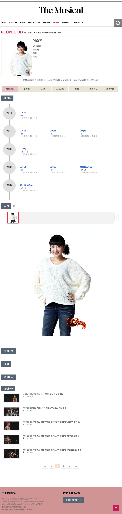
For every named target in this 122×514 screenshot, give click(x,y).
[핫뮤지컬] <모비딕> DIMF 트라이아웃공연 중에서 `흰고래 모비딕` (51, 436)
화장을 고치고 (86, 167)
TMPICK (31, 23)
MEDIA (22, 23)
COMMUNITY (78, 23)
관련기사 (93, 89)
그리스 (23, 112)
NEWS (4, 23)
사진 (43, 89)
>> (76, 466)
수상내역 (60, 89)
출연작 (27, 89)
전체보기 (10, 89)
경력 (77, 89)
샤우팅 (23, 148)
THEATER (65, 23)
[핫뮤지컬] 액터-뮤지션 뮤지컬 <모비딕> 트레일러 (44, 408)
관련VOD (110, 89)
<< (45, 466)
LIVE (38, 23)
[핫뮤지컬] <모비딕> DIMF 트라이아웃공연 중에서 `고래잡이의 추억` (52, 450)
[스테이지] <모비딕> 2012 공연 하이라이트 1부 (43, 394)
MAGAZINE (13, 23)
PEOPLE (56, 23)
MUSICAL (46, 23)
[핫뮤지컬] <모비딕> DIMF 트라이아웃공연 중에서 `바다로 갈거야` (51, 422)
